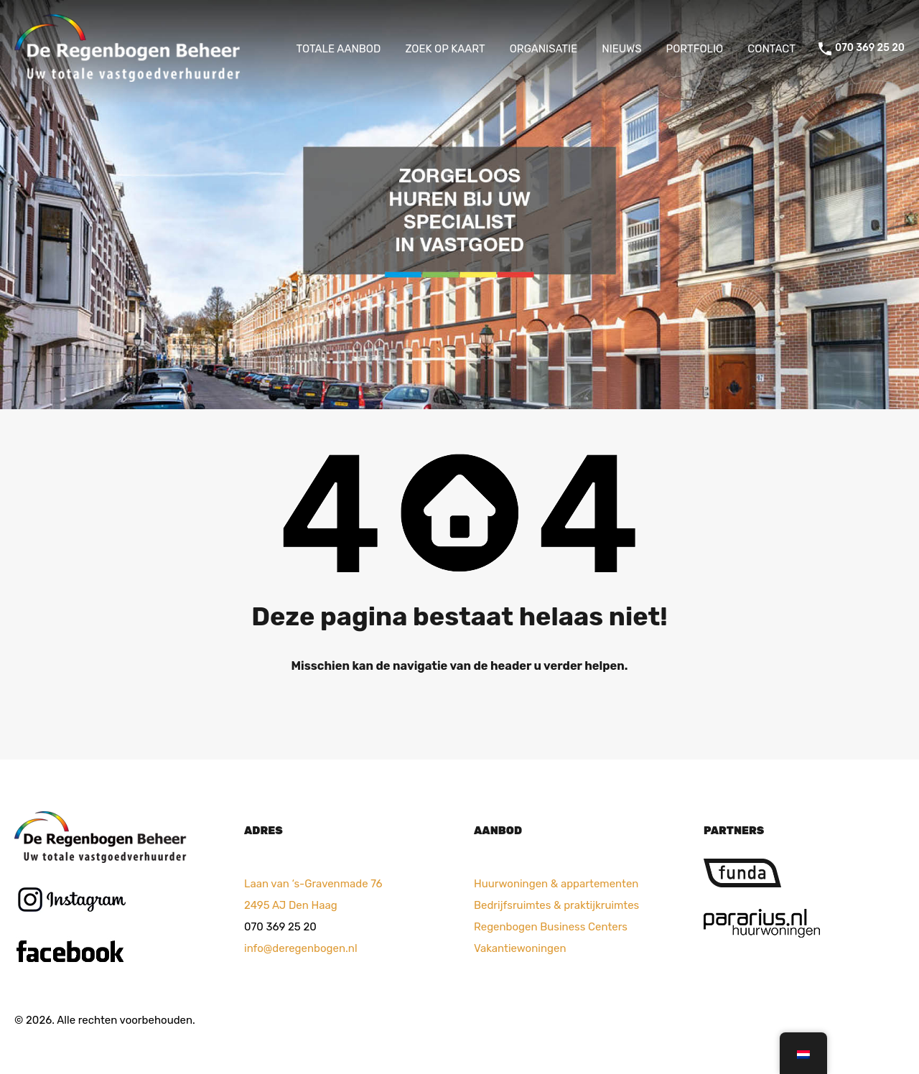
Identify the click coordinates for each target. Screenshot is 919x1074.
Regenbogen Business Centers (551, 926)
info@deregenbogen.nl (301, 948)
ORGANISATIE (544, 48)
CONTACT (771, 48)
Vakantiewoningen (520, 948)
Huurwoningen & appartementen (556, 883)
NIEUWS (621, 48)
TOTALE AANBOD (339, 48)
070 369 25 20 (870, 48)
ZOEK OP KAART (445, 48)
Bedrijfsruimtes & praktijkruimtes (556, 905)
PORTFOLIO (695, 48)
